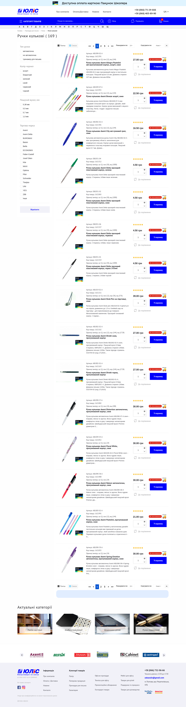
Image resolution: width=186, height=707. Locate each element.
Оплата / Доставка (50, 678)
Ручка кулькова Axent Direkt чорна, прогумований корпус (102, 372)
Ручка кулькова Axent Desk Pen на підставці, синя (106, 298)
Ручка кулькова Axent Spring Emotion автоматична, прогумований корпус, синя (104, 556)
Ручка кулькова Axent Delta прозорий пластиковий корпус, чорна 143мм (103, 266)
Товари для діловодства (130, 687)
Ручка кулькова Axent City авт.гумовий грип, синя (106, 130)
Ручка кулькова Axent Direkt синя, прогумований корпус (101, 335)
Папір (71, 673)
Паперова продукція (77, 678)
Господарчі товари (102, 687)
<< (89, 44)
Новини (95, 10)
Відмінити (35, 208)
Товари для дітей (127, 677)
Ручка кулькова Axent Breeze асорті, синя (104, 95)
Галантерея (73, 687)
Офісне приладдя (102, 673)
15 (131, 44)
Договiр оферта (22, 698)
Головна (19, 30)
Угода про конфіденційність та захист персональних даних (37, 693)
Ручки (43, 30)
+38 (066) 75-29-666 (145, 9)
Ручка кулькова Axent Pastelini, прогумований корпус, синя (107, 519)
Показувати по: (122, 44)
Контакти (107, 10)
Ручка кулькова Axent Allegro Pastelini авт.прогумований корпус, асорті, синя (103, 62)
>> (112, 44)
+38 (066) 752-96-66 (156, 668)
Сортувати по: (146, 44)
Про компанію (62, 10)
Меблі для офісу (127, 673)
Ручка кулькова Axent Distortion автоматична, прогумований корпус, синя (107, 409)
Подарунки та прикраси (130, 682)
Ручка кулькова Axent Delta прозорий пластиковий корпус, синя (103, 200)
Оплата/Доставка (80, 10)
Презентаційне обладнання (106, 682)
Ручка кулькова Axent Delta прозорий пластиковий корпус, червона (103, 233)
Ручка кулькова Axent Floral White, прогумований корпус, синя (102, 446)
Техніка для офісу (102, 677)
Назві (158, 44)
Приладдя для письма (32, 30)
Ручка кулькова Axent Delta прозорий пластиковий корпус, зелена (103, 167)
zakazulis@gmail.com (154, 675)
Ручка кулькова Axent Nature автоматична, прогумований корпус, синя (105, 482)
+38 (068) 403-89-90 (145, 12)
